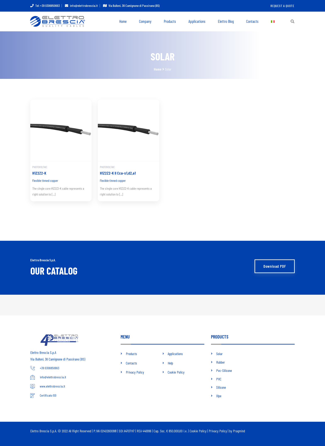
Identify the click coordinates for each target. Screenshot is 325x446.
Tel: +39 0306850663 (47, 6)
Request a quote (282, 6)
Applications (196, 21)
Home (123, 21)
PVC (218, 379)
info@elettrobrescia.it (84, 6)
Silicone (221, 387)
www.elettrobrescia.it (52, 387)
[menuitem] (273, 22)
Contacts (252, 21)
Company (145, 21)
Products (170, 21)
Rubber (220, 362)
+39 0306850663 (49, 368)
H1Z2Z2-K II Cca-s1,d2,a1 (118, 173)
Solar (219, 354)
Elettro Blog (226, 21)
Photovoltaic (39, 167)
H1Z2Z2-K (39, 173)
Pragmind (239, 430)
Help (170, 363)
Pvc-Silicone (224, 370)
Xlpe (218, 395)
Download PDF (274, 266)
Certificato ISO (48, 396)
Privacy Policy (135, 372)
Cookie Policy (176, 372)
